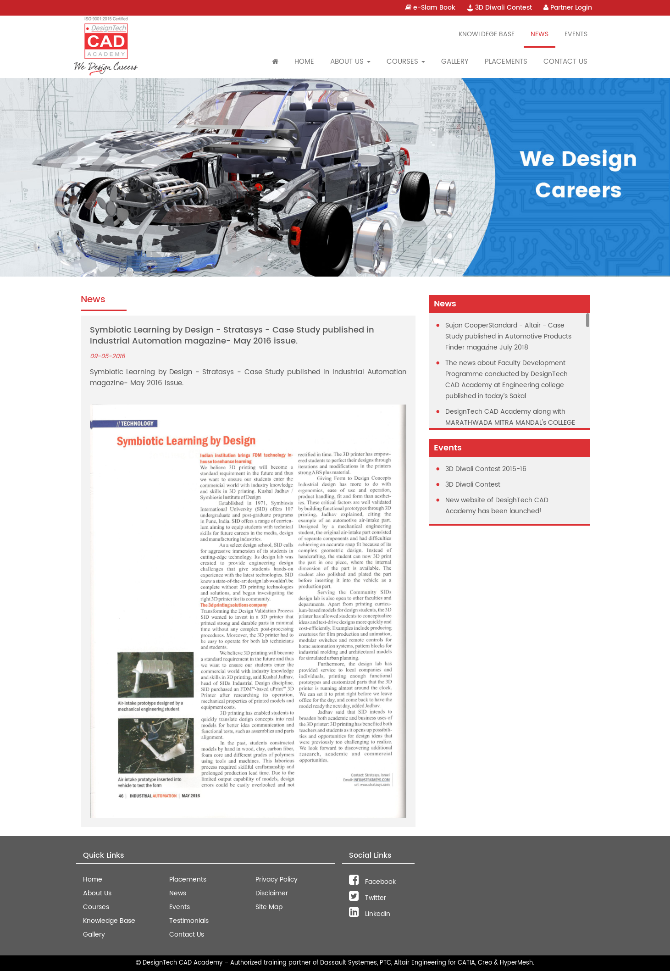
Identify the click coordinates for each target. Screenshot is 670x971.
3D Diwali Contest (499, 7)
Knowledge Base (109, 921)
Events (576, 34)
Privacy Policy (276, 879)
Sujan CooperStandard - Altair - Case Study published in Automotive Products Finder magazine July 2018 (508, 336)
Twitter (367, 898)
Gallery (455, 61)
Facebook (372, 882)
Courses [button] (406, 61)
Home (304, 61)
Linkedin (369, 914)
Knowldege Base (487, 34)
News (539, 34)
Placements (506, 61)
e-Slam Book (430, 7)
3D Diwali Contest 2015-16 (485, 469)
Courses (96, 907)
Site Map (268, 907)
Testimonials (189, 921)
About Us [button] (350, 61)
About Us (97, 893)
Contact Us (565, 61)
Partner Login (567, 7)
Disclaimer (271, 893)
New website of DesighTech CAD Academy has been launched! (496, 505)
